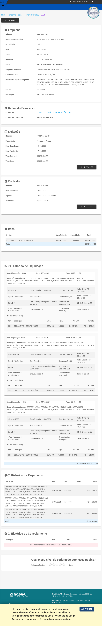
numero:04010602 (31, 15)
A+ (87, 2)
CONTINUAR (86, 609)
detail (20, 15)
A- (82, 1)
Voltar (10, 20)
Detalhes (86, 167)
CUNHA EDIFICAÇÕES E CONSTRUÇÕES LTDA (54, 112)
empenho (12, 15)
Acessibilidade (75, 2)
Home (3, 15)
